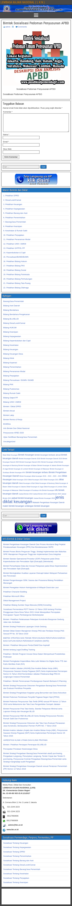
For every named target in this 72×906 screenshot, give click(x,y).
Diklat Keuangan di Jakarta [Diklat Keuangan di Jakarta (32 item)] (17, 490)
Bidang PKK (8, 388)
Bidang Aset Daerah (11, 309)
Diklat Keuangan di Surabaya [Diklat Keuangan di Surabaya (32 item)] (29, 494)
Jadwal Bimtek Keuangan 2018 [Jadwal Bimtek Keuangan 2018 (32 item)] (44, 501)
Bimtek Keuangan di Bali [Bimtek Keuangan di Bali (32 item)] (49, 465)
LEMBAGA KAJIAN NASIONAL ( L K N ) (23, 2)
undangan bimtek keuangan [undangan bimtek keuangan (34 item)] (37, 509)
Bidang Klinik (8, 362)
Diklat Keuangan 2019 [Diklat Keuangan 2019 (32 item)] (19, 483)
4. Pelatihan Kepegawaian (14, 212)
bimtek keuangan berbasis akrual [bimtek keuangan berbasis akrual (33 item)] (48, 458)
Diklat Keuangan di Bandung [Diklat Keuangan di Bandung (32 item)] (45, 487)
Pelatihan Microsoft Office (13, 600)
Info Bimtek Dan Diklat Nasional (16, 432)
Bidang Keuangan (10, 353)
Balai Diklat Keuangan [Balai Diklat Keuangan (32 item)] (10, 458)
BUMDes (7, 427)
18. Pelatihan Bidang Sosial (14, 274)
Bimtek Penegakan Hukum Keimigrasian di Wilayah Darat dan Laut (31, 591)
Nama (6, 138)
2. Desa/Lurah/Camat (12, 203)
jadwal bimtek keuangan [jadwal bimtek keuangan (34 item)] (22, 501)
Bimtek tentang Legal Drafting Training (19, 653)
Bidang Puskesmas (11, 392)
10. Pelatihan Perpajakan (13, 238)
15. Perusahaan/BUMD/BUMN (15, 260)
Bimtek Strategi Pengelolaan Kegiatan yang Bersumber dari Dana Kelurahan (34, 696)
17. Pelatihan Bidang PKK (14, 269)
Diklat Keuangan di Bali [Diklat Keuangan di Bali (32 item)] (27, 487)
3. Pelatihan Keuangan (12, 208)
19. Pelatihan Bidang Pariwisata (16, 278)
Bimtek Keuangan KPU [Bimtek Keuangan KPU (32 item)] (17, 476)
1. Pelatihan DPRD (11, 199)
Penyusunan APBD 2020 (13, 436)
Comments (22, 27)
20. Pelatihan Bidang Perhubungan (17, 282)
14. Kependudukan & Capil (14, 256)
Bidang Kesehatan (10, 348)
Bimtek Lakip (8, 419)
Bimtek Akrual (9, 414)
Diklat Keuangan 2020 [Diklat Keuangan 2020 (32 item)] (35, 483)
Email (6, 145)
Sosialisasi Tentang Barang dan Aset (18, 864)
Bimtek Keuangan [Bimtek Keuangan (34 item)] (26, 458)
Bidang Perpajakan (11, 379)
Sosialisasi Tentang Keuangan (15, 846)
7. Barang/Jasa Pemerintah (14, 225)
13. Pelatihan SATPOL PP (14, 252)
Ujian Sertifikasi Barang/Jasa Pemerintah (20, 440)
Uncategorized (9, 445)
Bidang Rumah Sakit (11, 397)
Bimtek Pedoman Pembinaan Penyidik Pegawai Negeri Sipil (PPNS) (31, 700)
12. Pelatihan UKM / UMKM (14, 247)
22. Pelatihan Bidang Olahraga (16, 291)
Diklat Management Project (14, 604)
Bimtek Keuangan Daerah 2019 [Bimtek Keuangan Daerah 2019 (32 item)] (51, 462)
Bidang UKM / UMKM (12, 405)
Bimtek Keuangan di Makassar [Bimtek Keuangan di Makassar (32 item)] (38, 472)
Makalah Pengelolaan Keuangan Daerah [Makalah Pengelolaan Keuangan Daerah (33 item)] (49, 506)
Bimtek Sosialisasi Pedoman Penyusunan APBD (36, 23)
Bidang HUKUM (9, 331)
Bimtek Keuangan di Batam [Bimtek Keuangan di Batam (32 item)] (27, 469)
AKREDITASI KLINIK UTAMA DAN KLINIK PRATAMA (25, 744)
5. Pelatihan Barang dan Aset (15, 216)
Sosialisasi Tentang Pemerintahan (17, 859)
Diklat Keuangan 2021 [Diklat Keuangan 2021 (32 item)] (51, 483)
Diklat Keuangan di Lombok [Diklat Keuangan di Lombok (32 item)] (53, 490)
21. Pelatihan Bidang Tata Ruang (16, 287)
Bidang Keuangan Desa (13, 357)
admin (7, 27)
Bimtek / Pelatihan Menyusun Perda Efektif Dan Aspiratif (26, 649)
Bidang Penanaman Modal (14, 375)
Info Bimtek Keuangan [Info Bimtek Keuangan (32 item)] (46, 494)
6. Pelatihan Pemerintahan (14, 221)
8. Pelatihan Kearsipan (12, 230)
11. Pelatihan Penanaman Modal (16, 243)
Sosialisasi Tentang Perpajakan (16, 881)
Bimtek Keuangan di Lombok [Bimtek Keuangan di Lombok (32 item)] (18, 472)
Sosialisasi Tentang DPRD (14, 855)
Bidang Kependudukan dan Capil (16, 344)
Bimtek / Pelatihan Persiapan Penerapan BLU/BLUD (24, 748)
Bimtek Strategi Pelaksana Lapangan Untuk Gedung (24, 630)
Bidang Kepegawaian (12, 340)
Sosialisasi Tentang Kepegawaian (17, 851)
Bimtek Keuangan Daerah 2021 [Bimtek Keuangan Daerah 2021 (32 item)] (30, 465)
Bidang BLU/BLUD (11, 322)
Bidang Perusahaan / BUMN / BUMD (18, 384)
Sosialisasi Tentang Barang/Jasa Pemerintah (21, 873)
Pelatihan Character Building (15, 595)
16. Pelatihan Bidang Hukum (15, 265)
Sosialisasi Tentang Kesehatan (16, 877)
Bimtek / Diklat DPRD (12, 410)
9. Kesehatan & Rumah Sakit (15, 234)
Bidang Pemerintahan (12, 370)
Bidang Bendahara (11, 313)
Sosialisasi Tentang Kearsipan (15, 886)
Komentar (7, 112)
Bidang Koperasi (10, 366)
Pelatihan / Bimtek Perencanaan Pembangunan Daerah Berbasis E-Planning (35, 684)
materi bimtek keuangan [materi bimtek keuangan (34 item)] (13, 509)
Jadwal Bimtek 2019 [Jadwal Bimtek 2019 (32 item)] (40, 497)
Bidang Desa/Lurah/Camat (14, 327)
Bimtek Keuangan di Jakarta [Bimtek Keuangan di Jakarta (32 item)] (46, 469)
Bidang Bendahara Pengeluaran (16, 318)
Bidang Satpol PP (10, 401)
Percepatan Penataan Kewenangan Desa (20, 752)
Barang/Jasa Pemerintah (13, 305)
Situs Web (7, 152)
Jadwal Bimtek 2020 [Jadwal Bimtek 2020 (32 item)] (54, 497)
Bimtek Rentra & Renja (12, 423)
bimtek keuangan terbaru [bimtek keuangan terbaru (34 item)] (37, 476)
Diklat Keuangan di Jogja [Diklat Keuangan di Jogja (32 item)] (34, 490)
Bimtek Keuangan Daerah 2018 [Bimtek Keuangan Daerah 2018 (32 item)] (29, 462)
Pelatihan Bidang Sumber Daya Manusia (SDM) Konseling (27, 608)
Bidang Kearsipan (10, 335)
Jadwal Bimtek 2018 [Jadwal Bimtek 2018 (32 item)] (25, 497)
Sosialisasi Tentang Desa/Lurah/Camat (19, 868)
